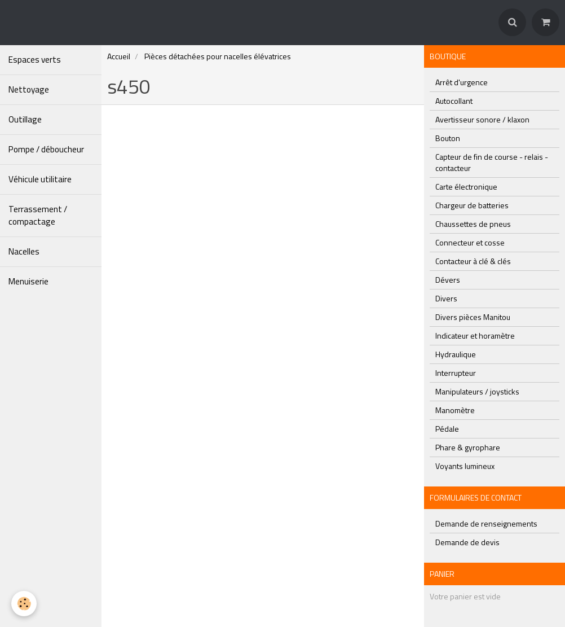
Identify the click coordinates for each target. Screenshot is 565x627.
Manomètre (455, 410)
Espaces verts (34, 59)
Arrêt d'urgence (461, 82)
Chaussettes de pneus (473, 224)
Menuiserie (28, 281)
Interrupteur (455, 373)
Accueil (118, 56)
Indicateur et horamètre (475, 335)
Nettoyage (28, 89)
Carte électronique (466, 186)
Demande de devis (467, 542)
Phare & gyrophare (467, 447)
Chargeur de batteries (472, 205)
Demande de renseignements (486, 523)
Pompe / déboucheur (46, 149)
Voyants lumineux (465, 466)
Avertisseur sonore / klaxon (482, 119)
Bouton (447, 138)
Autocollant (454, 101)
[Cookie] (24, 603)
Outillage (25, 119)
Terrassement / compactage (37, 215)
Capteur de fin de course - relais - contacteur (491, 162)
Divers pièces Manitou (472, 317)
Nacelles (23, 251)
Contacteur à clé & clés (473, 261)
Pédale (447, 429)
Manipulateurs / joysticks (477, 391)
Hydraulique (455, 354)
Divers (446, 298)
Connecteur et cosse (470, 242)
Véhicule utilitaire (40, 179)
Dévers (447, 280)
